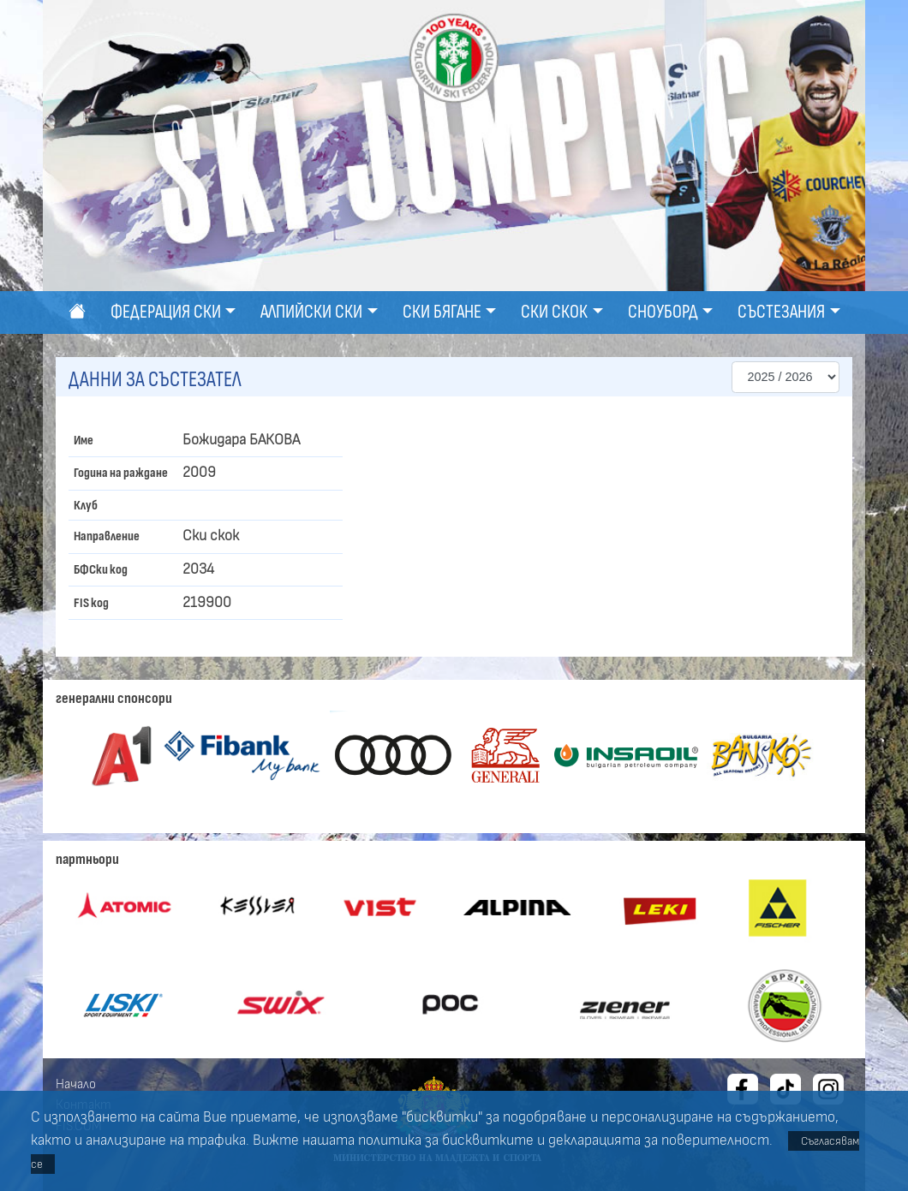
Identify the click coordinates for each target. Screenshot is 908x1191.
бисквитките (488, 1140)
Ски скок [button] (554, 312)
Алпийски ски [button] (311, 312)
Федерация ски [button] (166, 312)
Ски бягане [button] (442, 312)
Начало (76, 1084)
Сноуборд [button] (663, 312)
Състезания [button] (781, 312)
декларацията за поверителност (658, 1140)
